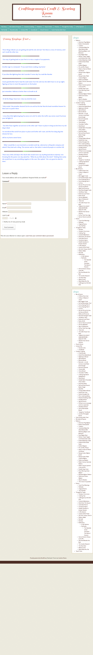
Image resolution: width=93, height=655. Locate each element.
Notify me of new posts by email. (14, 222)
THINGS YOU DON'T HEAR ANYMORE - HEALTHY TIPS (84, 208)
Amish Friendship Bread (85, 106)
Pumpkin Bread (83, 147)
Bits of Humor (79, 168)
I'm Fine (81, 183)
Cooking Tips (82, 233)
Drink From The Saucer (84, 236)
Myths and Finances (84, 188)
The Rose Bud (82, 277)
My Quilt (81, 252)
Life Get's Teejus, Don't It (85, 249)
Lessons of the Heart (84, 247)
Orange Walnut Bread (84, 138)
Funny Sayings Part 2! (84, 179)
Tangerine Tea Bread (84, 160)
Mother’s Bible (82, 517)
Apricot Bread (82, 110)
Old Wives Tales (83, 192)
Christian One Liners (84, 231)
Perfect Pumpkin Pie (84, 142)
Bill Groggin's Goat (83, 176)
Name (4, 204)
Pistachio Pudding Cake (85, 145)
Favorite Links (14, 30)
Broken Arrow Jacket (84, 44)
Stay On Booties (83, 99)
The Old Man (82, 226)
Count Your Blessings (84, 220)
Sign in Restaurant (83, 199)
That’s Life (81, 330)
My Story (4, 27)
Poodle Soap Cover (84, 88)
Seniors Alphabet (83, 197)
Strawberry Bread (83, 154)
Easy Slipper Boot (83, 54)
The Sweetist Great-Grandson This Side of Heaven (87, 263)
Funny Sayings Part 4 (84, 181)
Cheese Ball (82, 120)
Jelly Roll (81, 136)
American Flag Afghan (84, 42)
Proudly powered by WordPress (38, 558)
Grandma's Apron (83, 240)
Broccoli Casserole (83, 119)
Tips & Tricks (48, 27)
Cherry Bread (82, 122)
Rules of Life (82, 195)
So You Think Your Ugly (84, 215)
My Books (81, 222)
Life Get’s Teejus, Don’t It (85, 515)
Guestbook (34, 30)
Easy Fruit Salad (83, 131)
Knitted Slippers (83, 65)
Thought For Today (67, 27)
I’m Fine (81, 308)
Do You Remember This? (85, 177)
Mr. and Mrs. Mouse (84, 67)
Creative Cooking (29, 27)
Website (5, 212)
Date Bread (82, 126)
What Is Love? (82, 279)
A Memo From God (83, 170)
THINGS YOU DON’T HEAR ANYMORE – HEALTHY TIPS (84, 337)
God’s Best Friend (83, 504)
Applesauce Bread (83, 108)
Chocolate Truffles (83, 124)
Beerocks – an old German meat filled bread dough (84, 363)
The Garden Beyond (84, 276)
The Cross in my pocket (85, 101)
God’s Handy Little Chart (59, 30)
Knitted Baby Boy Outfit (85, 60)
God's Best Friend (83, 238)
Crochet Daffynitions (84, 235)
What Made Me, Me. (84, 281)
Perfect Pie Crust (83, 140)
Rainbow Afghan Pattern (85, 94)
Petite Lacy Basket (83, 79)
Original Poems (83, 224)
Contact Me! (24, 30)
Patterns (39, 27)
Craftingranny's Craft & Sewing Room (46, 11)
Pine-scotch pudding (84, 143)
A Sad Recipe (82, 104)
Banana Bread (82, 111)
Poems (57, 27)
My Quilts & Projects (15, 27)
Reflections (82, 254)
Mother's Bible (82, 251)
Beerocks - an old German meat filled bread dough (84, 115)
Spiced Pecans (82, 149)
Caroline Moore (62, 558)
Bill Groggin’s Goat (83, 301)
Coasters (81, 45)
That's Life (81, 201)
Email (4, 208)
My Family (4, 30)
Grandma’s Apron (83, 506)
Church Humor (44, 30)
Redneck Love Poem (84, 194)
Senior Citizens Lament (85, 217)
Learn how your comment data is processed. (40, 236)
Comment (5, 181)
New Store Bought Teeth (85, 190)
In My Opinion (80, 27)
